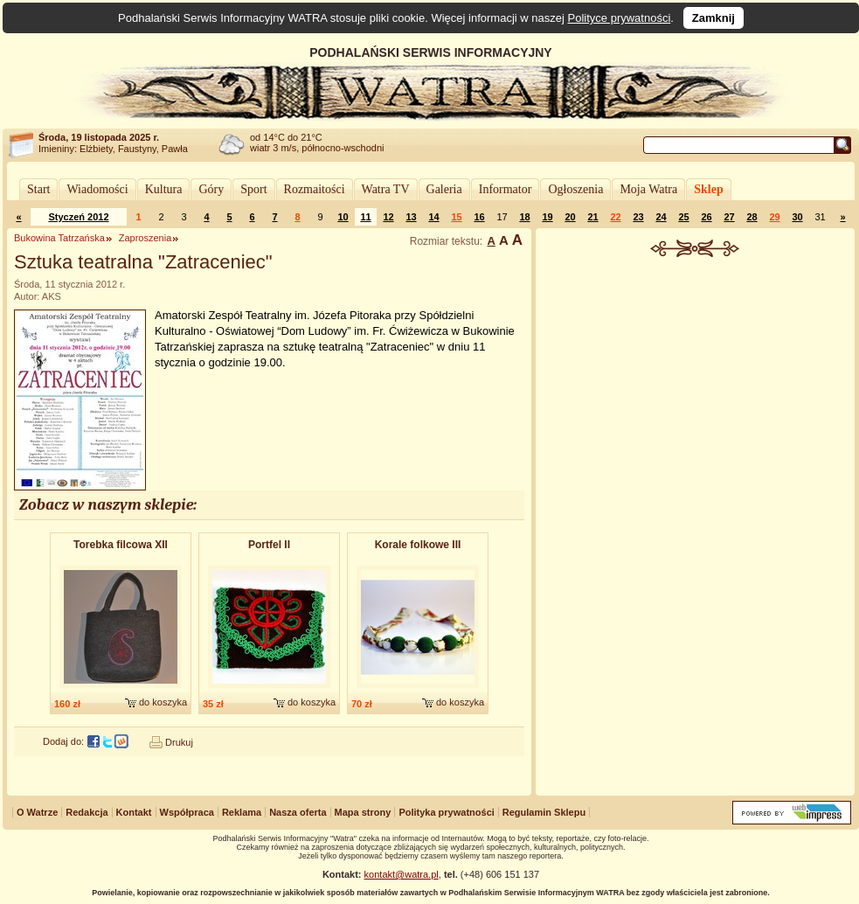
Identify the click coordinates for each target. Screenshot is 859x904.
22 (615, 217)
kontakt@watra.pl (401, 874)
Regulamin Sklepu (543, 812)
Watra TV (386, 189)
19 (547, 217)
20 (570, 217)
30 (797, 217)
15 (456, 217)
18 (524, 217)
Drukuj (179, 742)
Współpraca (187, 812)
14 (433, 217)
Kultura (164, 189)
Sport (253, 189)
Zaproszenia (145, 238)
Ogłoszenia (575, 189)
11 (365, 217)
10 (342, 217)
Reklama (241, 812)
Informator (505, 189)
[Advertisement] (695, 528)
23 (638, 217)
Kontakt (134, 812)
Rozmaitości (314, 189)
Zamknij (713, 17)
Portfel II (269, 545)
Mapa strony (363, 812)
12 (388, 217)
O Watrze (37, 812)
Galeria (444, 189)
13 (410, 217)
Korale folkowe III (418, 545)
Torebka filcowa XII (120, 545)
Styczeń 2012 (78, 217)
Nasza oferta (297, 812)
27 (729, 217)
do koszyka (163, 702)
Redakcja (86, 812)
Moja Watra (648, 189)
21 (592, 217)
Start (38, 189)
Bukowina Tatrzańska (59, 238)
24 (660, 217)
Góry (211, 189)
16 (479, 217)
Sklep (708, 189)
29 (774, 217)
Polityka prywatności (446, 812)
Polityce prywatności (619, 17)
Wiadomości (97, 189)
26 (706, 217)
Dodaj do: (63, 741)
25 (683, 217)
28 (751, 217)
